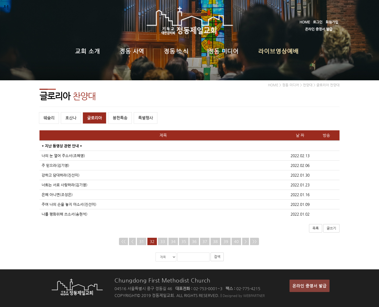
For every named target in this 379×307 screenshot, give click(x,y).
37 (204, 241)
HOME (305, 22)
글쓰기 (331, 228)
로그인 (317, 22)
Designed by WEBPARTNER (244, 296)
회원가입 (332, 22)
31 (141, 241)
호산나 (70, 118)
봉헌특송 (120, 118)
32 (152, 241)
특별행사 (145, 118)
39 (225, 241)
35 (183, 241)
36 (194, 241)
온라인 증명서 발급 (318, 29)
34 (173, 241)
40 (236, 241)
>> (254, 241)
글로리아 (94, 118)
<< (123, 241)
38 (215, 241)
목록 (315, 228)
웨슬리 (48, 118)
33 (162, 241)
